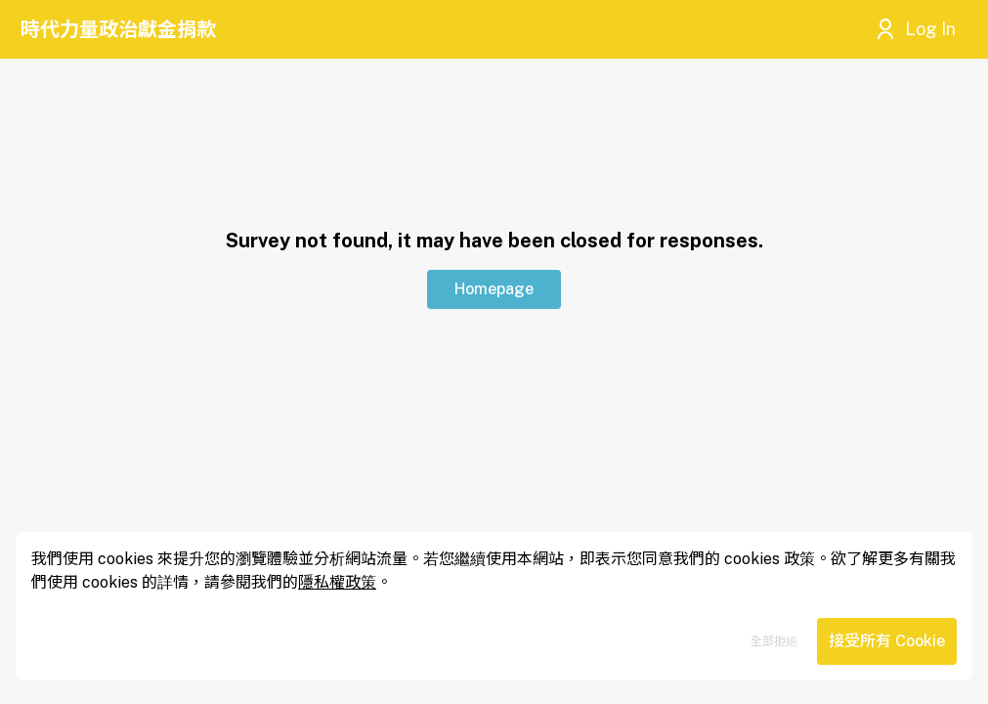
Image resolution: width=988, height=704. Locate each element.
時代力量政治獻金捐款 (118, 29)
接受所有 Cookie (887, 641)
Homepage (494, 289)
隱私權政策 (337, 582)
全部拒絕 (774, 641)
